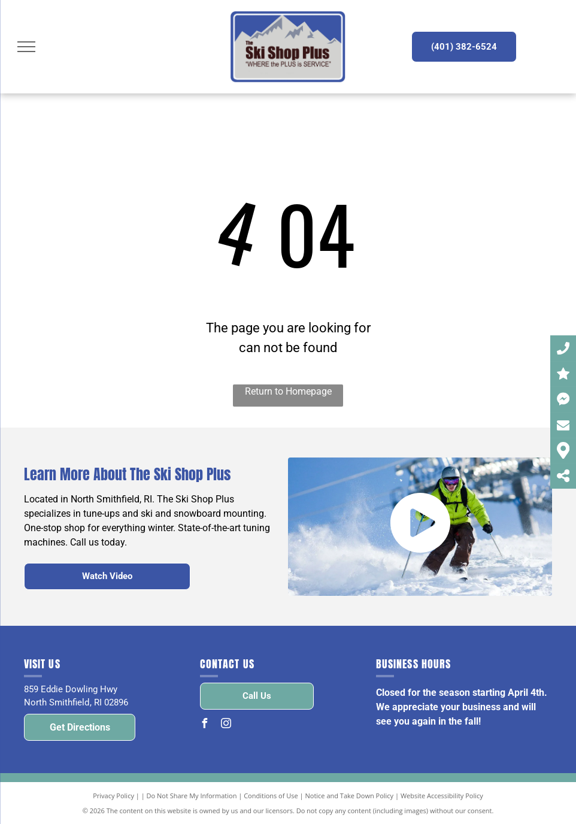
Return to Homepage (288, 391)
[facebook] (205, 725)
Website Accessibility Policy (442, 795)
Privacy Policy (113, 795)
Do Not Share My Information (192, 795)
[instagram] (226, 725)
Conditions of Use (271, 795)
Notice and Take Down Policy (349, 795)
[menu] (26, 46)
